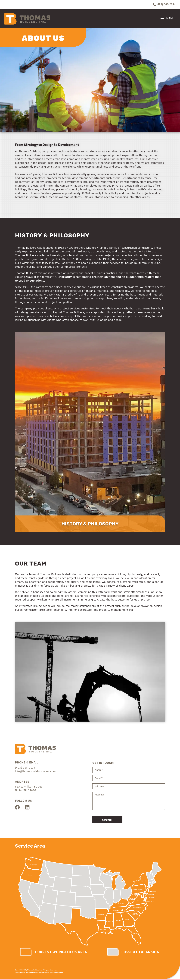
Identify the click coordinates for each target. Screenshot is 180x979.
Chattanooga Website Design (26, 972)
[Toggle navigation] (167, 18)
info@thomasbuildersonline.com (35, 771)
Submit (107, 819)
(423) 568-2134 (164, 4)
